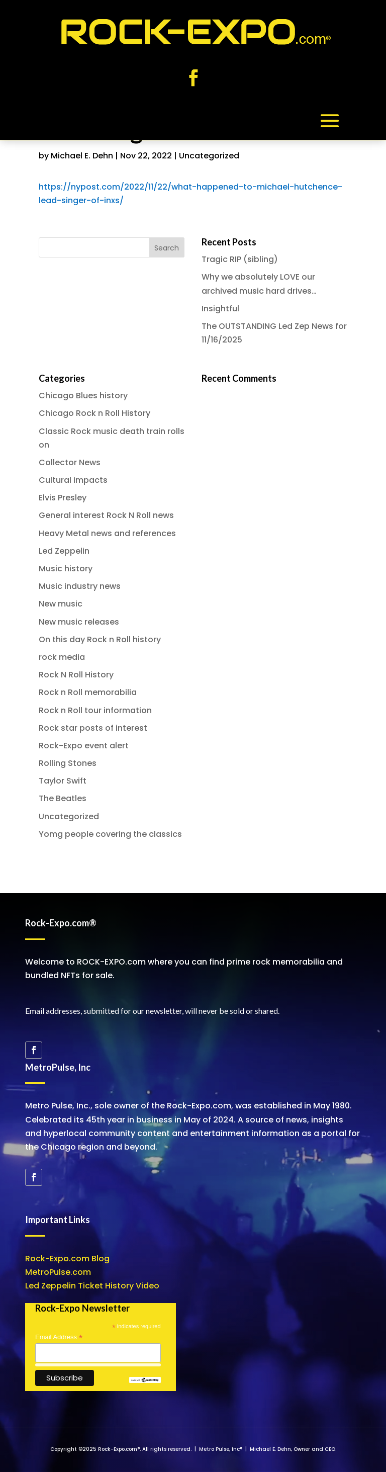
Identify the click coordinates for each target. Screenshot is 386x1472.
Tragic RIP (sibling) (240, 259)
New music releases (79, 622)
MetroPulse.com (58, 1272)
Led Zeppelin (64, 551)
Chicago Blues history (83, 395)
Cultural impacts (73, 480)
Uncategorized (209, 155)
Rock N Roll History (76, 674)
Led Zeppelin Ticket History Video (92, 1285)
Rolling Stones (67, 763)
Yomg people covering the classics (110, 834)
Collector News (70, 462)
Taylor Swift (62, 781)
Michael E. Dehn (82, 155)
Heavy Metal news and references (107, 533)
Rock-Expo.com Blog (67, 1258)
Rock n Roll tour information (95, 710)
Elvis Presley (62, 497)
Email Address (58, 1337)
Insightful (220, 308)
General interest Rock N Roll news (106, 515)
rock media (62, 657)
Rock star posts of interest (93, 728)
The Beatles (62, 798)
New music (60, 604)
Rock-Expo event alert (84, 745)
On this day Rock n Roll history (100, 639)
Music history (65, 568)
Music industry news (80, 586)
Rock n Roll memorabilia (88, 692)
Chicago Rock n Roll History (94, 413)
